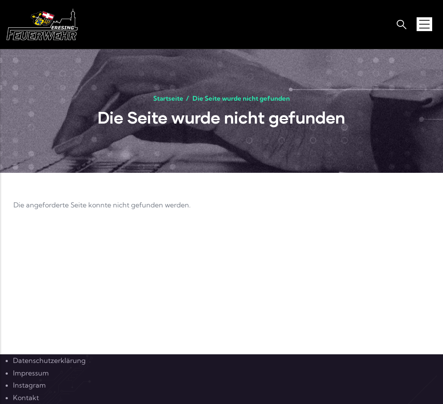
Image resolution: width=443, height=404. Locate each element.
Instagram (29, 385)
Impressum (31, 373)
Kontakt (26, 397)
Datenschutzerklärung (49, 360)
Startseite (168, 98)
